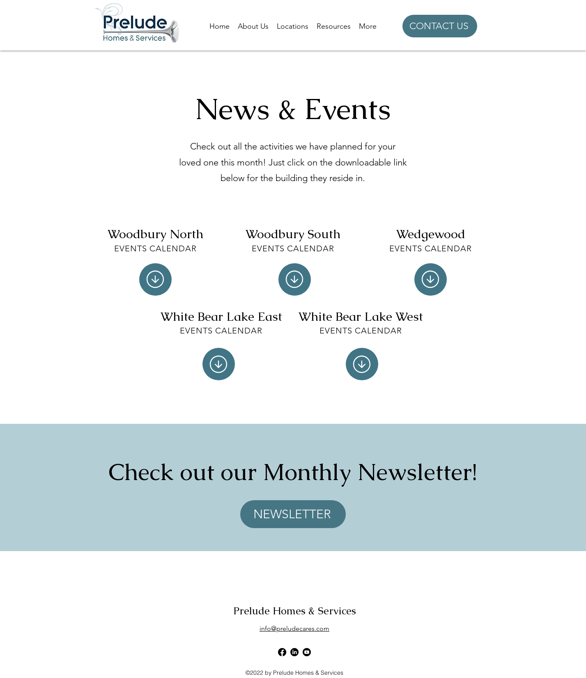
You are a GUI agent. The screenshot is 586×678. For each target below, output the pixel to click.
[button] (253, 26)
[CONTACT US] (439, 26)
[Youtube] (307, 652)
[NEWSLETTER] (293, 514)
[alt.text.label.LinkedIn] (294, 652)
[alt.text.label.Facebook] (282, 652)
